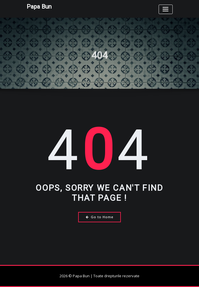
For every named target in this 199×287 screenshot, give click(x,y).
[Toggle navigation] (166, 9)
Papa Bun (39, 6)
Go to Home (99, 217)
